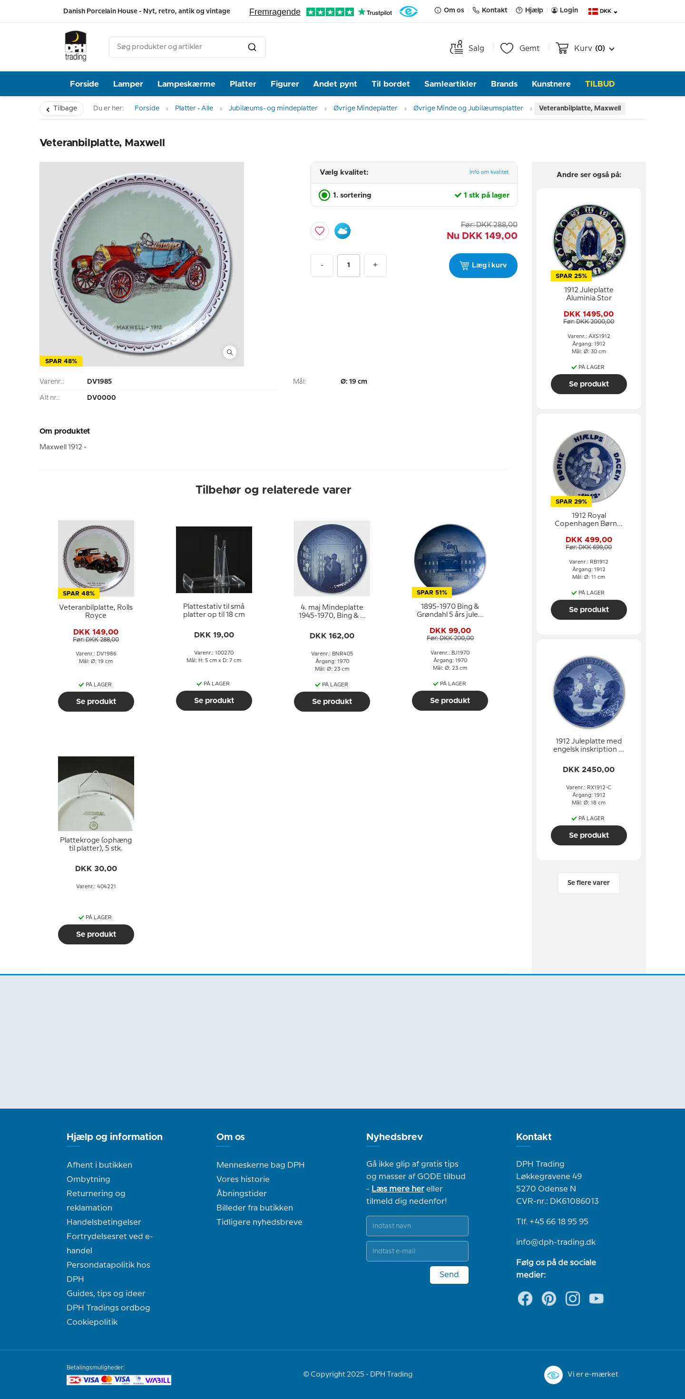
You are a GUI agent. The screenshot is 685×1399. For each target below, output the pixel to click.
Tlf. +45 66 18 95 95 (552, 1222)
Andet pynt (335, 84)
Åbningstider (241, 1194)
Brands (504, 84)
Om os (230, 1137)
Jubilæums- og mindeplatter (273, 108)
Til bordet (391, 84)
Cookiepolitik (92, 1322)
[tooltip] (96, 612)
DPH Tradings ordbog (108, 1308)
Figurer (285, 84)
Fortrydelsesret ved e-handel (110, 1244)
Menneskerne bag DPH (260, 1165)
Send (449, 1275)
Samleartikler (450, 84)
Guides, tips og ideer (106, 1294)
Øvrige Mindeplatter (365, 108)
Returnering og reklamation (96, 1201)
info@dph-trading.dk (556, 1242)
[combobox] (187, 47)
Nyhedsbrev (394, 1137)
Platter (243, 84)
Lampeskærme (186, 84)
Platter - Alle (194, 108)
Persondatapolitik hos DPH (108, 1272)
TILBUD (600, 84)
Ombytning (88, 1179)
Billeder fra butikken (254, 1208)
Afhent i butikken (99, 1165)
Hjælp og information (115, 1137)
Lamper (128, 84)
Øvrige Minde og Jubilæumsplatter (468, 108)
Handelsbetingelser (104, 1222)
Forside (84, 84)
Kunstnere (551, 84)
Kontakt (534, 1137)
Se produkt (96, 701)
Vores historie (243, 1179)
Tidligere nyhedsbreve (259, 1222)
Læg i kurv (483, 265)
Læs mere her (398, 1189)
